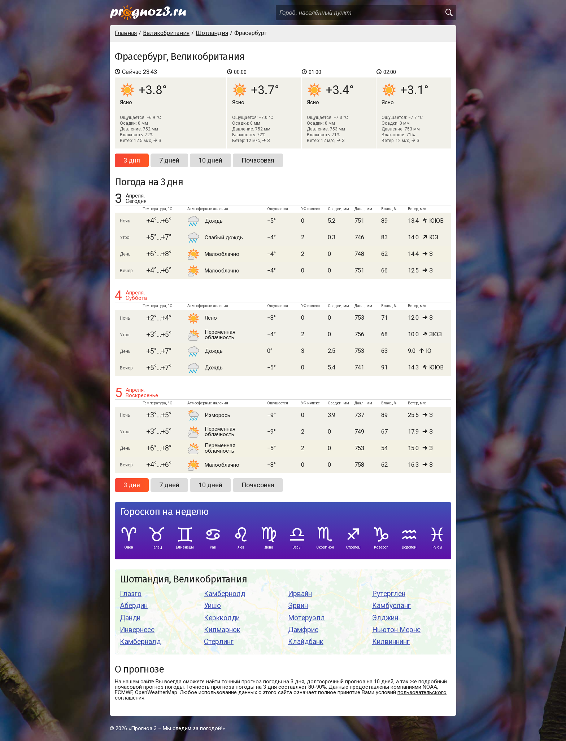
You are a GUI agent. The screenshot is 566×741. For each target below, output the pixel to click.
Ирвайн (300, 594)
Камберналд (140, 642)
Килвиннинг (391, 642)
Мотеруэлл (306, 618)
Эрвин (298, 606)
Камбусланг (391, 606)
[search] (448, 12)
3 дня (131, 160)
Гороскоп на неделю (164, 512)
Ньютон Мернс (396, 630)
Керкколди (222, 618)
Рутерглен (388, 594)
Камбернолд (224, 594)
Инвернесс (137, 630)
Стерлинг (219, 642)
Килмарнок (222, 630)
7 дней (169, 160)
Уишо (212, 606)
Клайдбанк (305, 642)
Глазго (131, 594)
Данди (130, 618)
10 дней (210, 160)
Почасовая (257, 160)
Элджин (385, 618)
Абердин (134, 606)
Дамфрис (303, 630)
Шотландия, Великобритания (183, 579)
